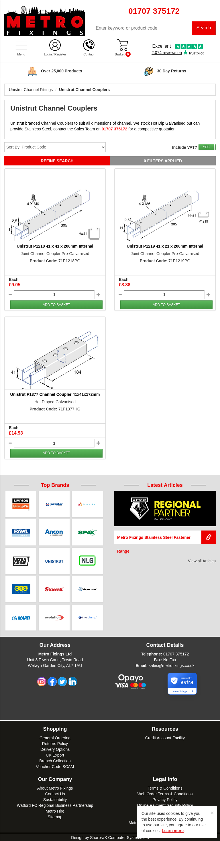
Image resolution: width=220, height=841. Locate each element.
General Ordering (55, 737)
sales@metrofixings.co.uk (172, 664)
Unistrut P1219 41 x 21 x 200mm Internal (165, 246)
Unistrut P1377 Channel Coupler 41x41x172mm (55, 394)
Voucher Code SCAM (55, 765)
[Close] (212, 813)
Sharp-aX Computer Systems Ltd (119, 836)
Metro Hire (55, 810)
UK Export (55, 754)
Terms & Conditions (165, 787)
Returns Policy (55, 742)
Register (60, 54)
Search (204, 28)
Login (48, 54)
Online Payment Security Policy (165, 804)
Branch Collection (55, 760)
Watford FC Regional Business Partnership (55, 804)
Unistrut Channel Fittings (31, 90)
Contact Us (55, 793)
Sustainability (55, 798)
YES (206, 147)
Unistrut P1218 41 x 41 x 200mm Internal (55, 246)
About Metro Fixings (55, 787)
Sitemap (55, 816)
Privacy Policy (164, 798)
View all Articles (202, 561)
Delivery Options (55, 748)
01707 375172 (176, 653)
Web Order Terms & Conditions (164, 793)
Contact (88, 54)
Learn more (173, 830)
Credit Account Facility (165, 737)
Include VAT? (184, 147)
